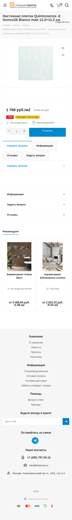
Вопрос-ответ (36, 399)
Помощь (36, 393)
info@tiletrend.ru (38, 465)
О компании (36, 342)
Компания (36, 336)
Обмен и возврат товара (36, 385)
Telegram (35, 440)
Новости (36, 347)
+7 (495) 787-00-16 (39, 457)
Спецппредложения (36, 371)
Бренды (36, 404)
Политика (36, 356)
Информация (36, 365)
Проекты (36, 352)
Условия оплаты (36, 375)
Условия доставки (36, 380)
